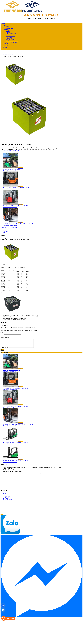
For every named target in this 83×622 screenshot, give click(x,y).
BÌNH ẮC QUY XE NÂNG (11, 42)
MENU (3, 23)
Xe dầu (4, 495)
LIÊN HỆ (5, 49)
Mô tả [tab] (4, 230)
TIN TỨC (5, 47)
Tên (2, 332)
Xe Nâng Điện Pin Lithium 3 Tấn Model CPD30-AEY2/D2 (15, 462)
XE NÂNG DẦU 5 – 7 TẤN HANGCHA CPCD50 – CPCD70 (16, 187)
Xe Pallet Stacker (6, 498)
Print (19, 150)
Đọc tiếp (15, 170)
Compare (8, 150)
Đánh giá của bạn (4, 337)
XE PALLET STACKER (11, 33)
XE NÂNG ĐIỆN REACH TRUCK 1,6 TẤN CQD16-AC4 (15, 205)
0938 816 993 (42, 21)
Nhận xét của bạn (5, 348)
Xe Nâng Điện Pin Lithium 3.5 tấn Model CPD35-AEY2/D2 (16, 444)
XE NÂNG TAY (9, 38)
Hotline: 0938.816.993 (7, 470)
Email (2, 335)
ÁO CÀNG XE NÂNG (10, 39)
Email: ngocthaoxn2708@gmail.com (10, 471)
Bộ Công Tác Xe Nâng (8, 501)
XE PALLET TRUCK (10, 34)
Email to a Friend (14, 150)
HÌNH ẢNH (5, 43)
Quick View (20, 168)
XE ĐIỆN (8, 32)
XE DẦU (7, 31)
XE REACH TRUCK (10, 36)
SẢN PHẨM (5, 29)
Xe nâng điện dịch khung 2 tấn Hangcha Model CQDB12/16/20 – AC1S (18, 223)
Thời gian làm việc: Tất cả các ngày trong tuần (13, 472)
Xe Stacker (5, 500)
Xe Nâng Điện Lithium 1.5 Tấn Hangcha (11, 169)
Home (4, 25)
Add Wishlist (3, 150)
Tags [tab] (4, 232)
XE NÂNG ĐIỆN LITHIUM (9, 28)
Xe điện (4, 496)
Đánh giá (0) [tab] (5, 231)
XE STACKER (9, 37)
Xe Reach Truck (6, 497)
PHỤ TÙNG (5, 45)
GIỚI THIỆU (6, 26)
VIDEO (4, 46)
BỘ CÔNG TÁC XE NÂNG (12, 41)
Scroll (2, 515)
